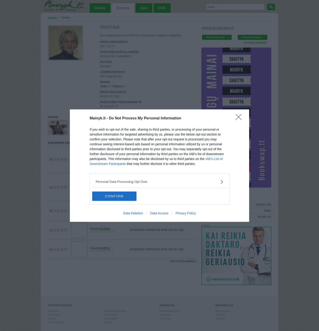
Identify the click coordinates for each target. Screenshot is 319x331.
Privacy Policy (186, 213)
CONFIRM (114, 196)
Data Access (159, 213)
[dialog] (159, 165)
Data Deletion (133, 213)
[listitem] (159, 181)
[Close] (240, 118)
